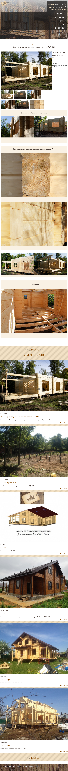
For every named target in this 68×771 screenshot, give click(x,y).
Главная (60, 14)
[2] (32, 349)
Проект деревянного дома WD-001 (59, 65)
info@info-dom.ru (57, 9)
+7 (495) (55, 4)
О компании (58, 17)
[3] (35, 349)
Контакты (59, 28)
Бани (62, 24)
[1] (30, 349)
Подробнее (64, 423)
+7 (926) (55, 7)
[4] (38, 349)
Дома (62, 21)
